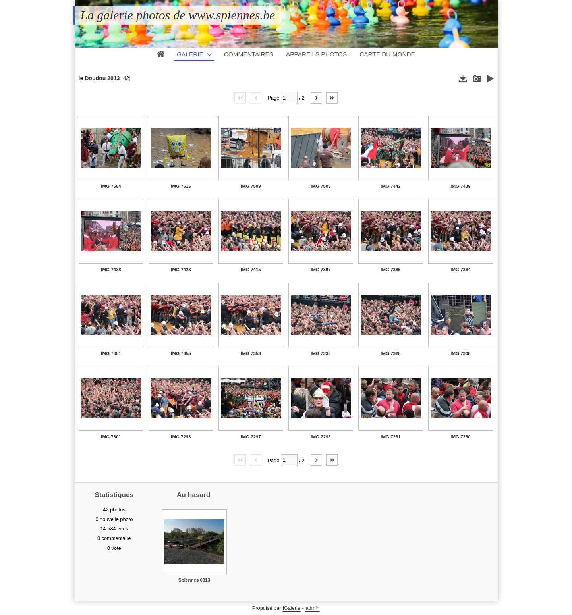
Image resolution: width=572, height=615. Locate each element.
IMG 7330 (321, 353)
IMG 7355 (181, 353)
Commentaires (248, 54)
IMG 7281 (391, 436)
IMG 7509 (251, 186)
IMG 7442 (391, 186)
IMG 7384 (460, 269)
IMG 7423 (181, 269)
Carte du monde (387, 54)
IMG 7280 (460, 436)
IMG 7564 (111, 186)
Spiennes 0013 (194, 580)
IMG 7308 (460, 353)
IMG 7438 (111, 269)
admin (312, 608)
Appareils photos (316, 54)
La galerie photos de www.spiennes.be (178, 15)
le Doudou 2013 (99, 78)
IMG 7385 (391, 269)
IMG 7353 (251, 353)
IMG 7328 (391, 353)
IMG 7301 (111, 436)
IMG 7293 (321, 436)
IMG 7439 (460, 186)
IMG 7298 (181, 436)
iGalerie (291, 608)
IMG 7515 (181, 186)
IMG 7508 (321, 186)
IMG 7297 (251, 436)
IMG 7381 (111, 353)
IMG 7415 (251, 269)
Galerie (190, 54)
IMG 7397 (321, 269)
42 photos (114, 510)
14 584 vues (114, 529)
